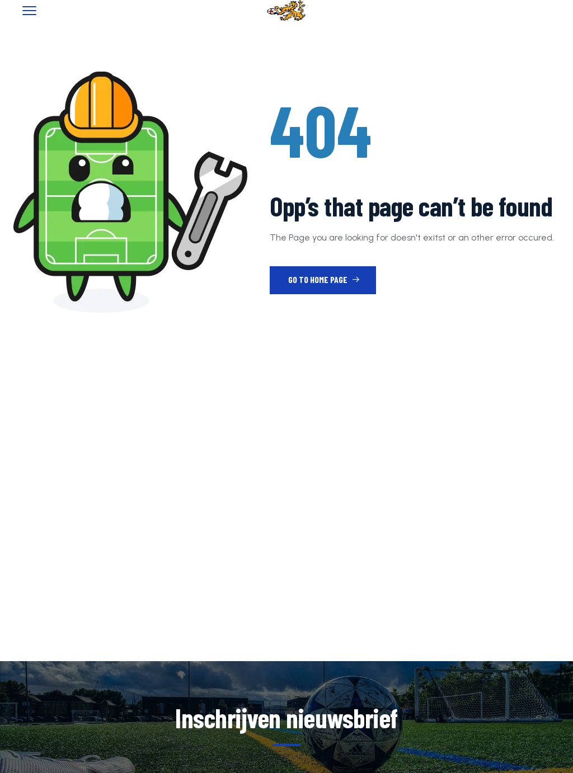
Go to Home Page (324, 279)
